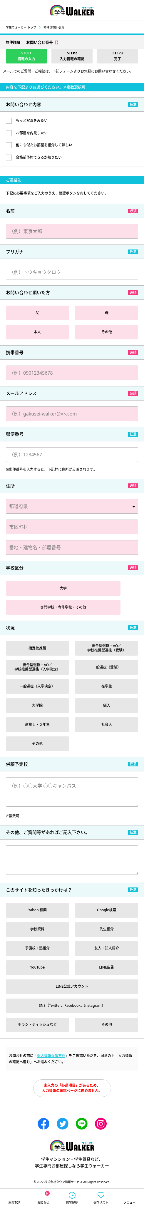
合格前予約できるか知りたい (39, 157)
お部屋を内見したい (32, 132)
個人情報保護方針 (51, 1055)
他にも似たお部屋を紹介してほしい (44, 145)
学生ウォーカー (72, 1145)
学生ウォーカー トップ (21, 27)
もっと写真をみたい (32, 120)
